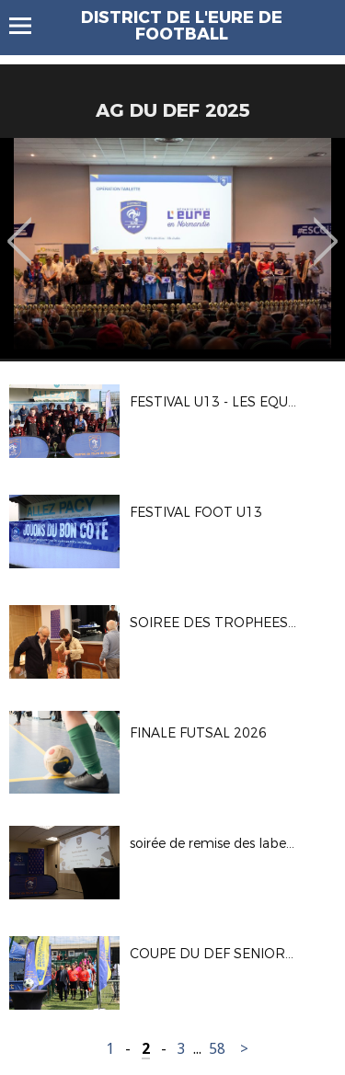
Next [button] (326, 228)
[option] (172, 248)
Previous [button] (20, 228)
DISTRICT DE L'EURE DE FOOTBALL (181, 25)
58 (217, 1049)
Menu (29, 26)
